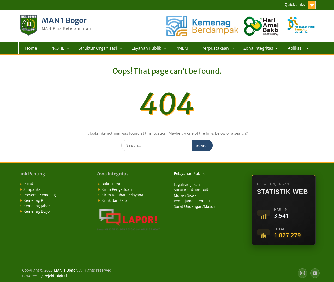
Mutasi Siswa (185, 195)
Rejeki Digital (55, 275)
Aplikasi (295, 48)
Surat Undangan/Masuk (194, 206)
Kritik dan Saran (116, 200)
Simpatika (32, 189)
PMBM (182, 48)
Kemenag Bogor (37, 211)
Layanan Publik (146, 48)
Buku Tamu (111, 183)
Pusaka (29, 183)
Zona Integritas (258, 48)
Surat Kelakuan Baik (191, 189)
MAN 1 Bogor (64, 20)
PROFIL (57, 48)
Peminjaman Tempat (192, 200)
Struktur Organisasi (98, 48)
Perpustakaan (215, 48)
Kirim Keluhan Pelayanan (124, 194)
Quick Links (295, 4)
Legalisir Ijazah (187, 184)
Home (31, 48)
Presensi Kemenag (39, 194)
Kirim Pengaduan (117, 189)
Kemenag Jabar (36, 205)
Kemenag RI (33, 200)
